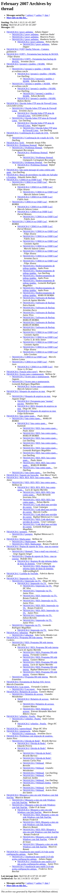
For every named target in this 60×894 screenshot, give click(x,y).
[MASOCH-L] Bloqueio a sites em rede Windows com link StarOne (34, 811)
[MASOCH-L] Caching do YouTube (23, 573)
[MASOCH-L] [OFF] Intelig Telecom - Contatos (28, 49)
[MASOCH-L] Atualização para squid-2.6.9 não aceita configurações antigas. (33, 857)
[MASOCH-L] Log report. (18, 687)
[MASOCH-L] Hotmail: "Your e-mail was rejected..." (35, 551)
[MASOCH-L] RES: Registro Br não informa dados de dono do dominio (39, 567)
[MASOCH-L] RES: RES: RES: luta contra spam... (29, 477)
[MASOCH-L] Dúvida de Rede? (26, 741)
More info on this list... (17, 18)
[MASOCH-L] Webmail (33, 763)
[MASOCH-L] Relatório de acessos (22, 692)
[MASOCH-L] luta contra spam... (21, 416)
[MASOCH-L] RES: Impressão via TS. (40, 595)
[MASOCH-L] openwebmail (19, 728)
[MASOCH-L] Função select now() (22, 371)
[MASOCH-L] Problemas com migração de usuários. (30, 736)
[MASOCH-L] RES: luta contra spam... (40, 428)
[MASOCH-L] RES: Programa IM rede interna (32, 642)
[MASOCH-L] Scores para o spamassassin (25, 374)
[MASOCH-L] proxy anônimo (20, 32)
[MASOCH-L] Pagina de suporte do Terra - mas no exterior (32, 546)
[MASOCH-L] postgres (17, 531)
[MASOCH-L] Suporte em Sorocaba (23, 475)
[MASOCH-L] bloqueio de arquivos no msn (26, 391)
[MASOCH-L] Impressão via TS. (21, 578)
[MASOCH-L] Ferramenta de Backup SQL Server (29, 682)
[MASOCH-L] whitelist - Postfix (21, 716)
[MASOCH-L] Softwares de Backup (39, 298)
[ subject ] (30, 15)
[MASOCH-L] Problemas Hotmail (22, 145)
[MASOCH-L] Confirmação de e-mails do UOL (28, 133)
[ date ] (46, 15)
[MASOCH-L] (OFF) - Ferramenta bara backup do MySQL (33, 54)
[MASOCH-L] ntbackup (17, 632)
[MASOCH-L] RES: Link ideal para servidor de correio (38, 520)
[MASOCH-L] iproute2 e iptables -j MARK (26, 64)
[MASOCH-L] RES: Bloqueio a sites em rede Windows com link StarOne (40, 816)
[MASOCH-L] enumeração (19, 731)
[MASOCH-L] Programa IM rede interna (25, 637)
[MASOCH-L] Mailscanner (19, 539)
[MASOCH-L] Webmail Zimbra (37, 783)
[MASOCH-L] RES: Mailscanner (27, 544)
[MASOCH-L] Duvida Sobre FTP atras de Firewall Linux (32, 103)
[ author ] (39, 15)
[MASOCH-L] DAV (16, 143)
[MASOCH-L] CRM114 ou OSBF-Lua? (24, 179)
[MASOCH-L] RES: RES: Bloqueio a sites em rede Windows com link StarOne (41, 830)
